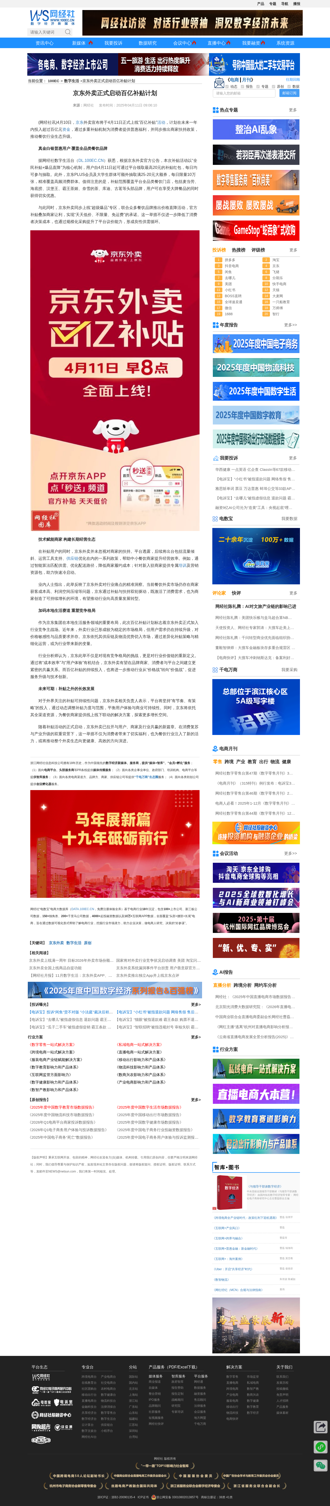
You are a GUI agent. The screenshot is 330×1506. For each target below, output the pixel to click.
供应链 (72, 558)
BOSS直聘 (233, 296)
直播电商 (232, 1382)
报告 (247, 86)
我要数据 (289, 518)
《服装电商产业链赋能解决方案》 (56, 1059)
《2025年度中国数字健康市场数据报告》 (149, 1122)
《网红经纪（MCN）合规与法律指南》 (238, 1290)
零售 (217, 761)
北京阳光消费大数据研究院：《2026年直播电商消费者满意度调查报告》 (256, 1007)
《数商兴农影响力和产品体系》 (141, 1074)
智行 (275, 314)
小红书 (230, 290)
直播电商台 (89, 1401)
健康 (286, 761)
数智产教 (253, 1388)
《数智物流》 (221, 1279)
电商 (234, 79)
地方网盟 (200, 1418)
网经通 (198, 1381)
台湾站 (133, 1437)
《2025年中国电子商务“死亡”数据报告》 (61, 1137)
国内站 (133, 1382)
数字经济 (253, 1413)
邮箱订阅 (289, 93)
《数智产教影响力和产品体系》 (54, 1090)
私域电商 (253, 1382)
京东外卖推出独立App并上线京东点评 (147, 975)
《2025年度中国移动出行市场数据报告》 (149, 1115)
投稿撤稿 (282, 1388)
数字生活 (71, 81)
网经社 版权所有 (165, 1458)
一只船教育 (281, 302)
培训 (183, 565)
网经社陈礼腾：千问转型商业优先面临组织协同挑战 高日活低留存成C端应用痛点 (256, 637)
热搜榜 (238, 250)
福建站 (133, 1419)
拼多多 (230, 260)
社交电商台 (108, 1382)
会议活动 (229, 853)
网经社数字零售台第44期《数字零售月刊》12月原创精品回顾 (256, 813)
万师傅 (277, 308)
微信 (228, 308)
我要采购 (289, 670)
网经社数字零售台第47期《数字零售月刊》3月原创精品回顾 (256, 773)
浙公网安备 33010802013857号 (177, 1497)
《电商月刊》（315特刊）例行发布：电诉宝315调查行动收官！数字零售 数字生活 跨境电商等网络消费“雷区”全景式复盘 (256, 783)
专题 (272, 4)
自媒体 (153, 1387)
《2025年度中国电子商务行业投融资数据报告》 (155, 1130)
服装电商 (232, 1401)
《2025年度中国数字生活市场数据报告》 (149, 1107)
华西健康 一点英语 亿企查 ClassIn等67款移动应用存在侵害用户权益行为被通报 (256, 469)
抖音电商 (232, 266)
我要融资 (251, 43)
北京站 (133, 1388)
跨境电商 (232, 1388)
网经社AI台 (89, 1437)
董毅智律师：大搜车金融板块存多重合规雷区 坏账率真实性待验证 (256, 648)
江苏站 (133, 1425)
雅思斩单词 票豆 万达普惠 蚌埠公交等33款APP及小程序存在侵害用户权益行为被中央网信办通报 (256, 488)
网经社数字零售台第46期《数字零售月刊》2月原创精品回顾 (256, 793)
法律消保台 (108, 1407)
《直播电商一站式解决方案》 (139, 1052)
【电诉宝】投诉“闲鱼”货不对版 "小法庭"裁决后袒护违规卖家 (78, 1012)
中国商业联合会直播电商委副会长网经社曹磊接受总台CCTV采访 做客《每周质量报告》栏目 (256, 1017)
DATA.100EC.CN (82, 909)
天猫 (275, 290)
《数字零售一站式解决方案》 (52, 1044)
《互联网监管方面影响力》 (50, 1074)
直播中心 (217, 43)
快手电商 (279, 284)
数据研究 (148, 43)
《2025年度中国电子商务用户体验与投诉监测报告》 (158, 1137)
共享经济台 (89, 1413)
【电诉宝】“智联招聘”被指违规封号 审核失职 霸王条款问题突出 (168, 1027)
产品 (260, 4)
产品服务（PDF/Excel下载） (174, 1367)
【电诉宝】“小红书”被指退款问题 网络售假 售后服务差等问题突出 (170, 1012)
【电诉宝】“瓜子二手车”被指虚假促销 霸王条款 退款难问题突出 (81, 1027)
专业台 (88, 1367)
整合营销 (155, 1393)
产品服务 (282, 1407)
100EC (53, 81)
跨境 (229, 761)
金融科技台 (89, 1407)
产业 (240, 761)
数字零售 (232, 1376)
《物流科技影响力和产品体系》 (141, 1067)
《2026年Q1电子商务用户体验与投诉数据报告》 (68, 1130)
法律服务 (200, 1406)
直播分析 (222, 985)
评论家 (219, 593)
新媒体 (79, 43)
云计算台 (88, 1425)
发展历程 (282, 1382)
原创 (87, 943)
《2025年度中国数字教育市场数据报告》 (62, 1107)
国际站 (133, 1376)
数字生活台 (108, 1419)
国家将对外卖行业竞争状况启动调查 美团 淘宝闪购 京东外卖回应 (170, 960)
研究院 (176, 1406)
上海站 (133, 1394)
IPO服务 (154, 1400)
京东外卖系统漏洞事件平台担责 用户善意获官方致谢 (160, 968)
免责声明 (282, 1394)
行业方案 (35, 1037)
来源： (78, 105)
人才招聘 (282, 1401)
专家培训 (178, 1412)
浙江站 (133, 1401)
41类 (229, 1497)
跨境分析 (243, 985)
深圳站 (133, 1431)
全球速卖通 (233, 302)
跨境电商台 (89, 1376)
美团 (228, 284)
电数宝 (226, 518)
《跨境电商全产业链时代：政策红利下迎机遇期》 (245, 1218)
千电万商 (228, 669)
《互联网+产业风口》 (226, 1228)
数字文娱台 (89, 1431)
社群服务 (155, 1412)
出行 (263, 761)
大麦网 (277, 296)
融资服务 (200, 1393)
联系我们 (282, 1376)
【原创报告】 (39, 1100)
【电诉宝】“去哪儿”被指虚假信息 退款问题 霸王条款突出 (75, 1019)
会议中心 (182, 43)
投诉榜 (219, 250)
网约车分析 (265, 985)
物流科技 (232, 1413)
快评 (236, 593)
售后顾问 (200, 1400)
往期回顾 (293, 79)
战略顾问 (178, 1400)
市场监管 (253, 1376)
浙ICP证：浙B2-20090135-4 (116, 1497)
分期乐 (277, 278)
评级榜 (258, 250)
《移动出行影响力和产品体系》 (141, 1059)
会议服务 (200, 1412)
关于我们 (284, 1367)
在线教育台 (89, 1382)
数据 (293, 86)
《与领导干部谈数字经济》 (273, 1193)
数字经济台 (89, 1419)
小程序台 (107, 1431)
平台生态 (40, 1367)
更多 (293, 110)
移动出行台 (89, 1394)
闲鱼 (228, 272)
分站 (133, 1367)
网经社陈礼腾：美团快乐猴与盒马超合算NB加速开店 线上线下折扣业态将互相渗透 (256, 617)
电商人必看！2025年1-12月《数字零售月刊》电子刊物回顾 (256, 803)
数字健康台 (108, 1394)
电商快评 (232, 1419)
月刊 (246, 79)
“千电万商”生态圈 (146, 777)
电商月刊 (228, 748)
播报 (296, 4)
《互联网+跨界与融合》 (228, 1238)
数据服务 (200, 1387)
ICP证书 (143, 1497)
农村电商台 (108, 1388)
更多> (196, 1004)
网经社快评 (156, 1424)
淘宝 (275, 260)
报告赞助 (178, 1387)
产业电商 (232, 1394)
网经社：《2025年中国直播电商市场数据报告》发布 (256, 997)
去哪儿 (230, 278)
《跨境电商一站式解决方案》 (52, 1052)
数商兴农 (253, 1394)
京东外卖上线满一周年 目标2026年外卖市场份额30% (73, 960)
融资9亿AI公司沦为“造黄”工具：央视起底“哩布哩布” (256, 507)
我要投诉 (113, 43)
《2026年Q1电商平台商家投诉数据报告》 (62, 1122)
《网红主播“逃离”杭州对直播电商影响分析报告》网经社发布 (256, 1027)
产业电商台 (108, 1376)
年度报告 (229, 325)
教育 (252, 761)
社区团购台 (89, 1388)
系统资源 (285, 43)
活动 (161, 122)
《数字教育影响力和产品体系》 (54, 1067)
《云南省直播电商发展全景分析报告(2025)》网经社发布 (256, 1037)
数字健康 (253, 1401)
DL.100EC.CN (91, 160)
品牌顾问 (155, 1406)
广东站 (133, 1407)
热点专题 (229, 110)
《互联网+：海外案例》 (228, 1259)
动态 (231, 86)
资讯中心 (45, 43)
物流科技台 (108, 1401)
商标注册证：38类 (213, 1497)
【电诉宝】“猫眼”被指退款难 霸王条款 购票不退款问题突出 (164, 1019)
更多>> (290, 325)
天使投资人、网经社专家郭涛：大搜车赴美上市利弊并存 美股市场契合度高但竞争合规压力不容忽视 (256, 627)
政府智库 (178, 1381)
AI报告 (226, 972)
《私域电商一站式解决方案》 (139, 1044)
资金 (66, 129)
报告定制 (178, 1393)
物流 (274, 761)
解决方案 (234, 1367)
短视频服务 (156, 1418)
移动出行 (232, 1407)
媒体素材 (282, 1413)
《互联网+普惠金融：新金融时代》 (235, 1248)
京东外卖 (56, 943)
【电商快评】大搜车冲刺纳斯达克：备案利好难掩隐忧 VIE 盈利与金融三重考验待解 (256, 658)
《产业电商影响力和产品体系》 (141, 1082)
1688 (229, 314)
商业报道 (155, 1381)
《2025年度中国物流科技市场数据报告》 (62, 1115)
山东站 (133, 1413)
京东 (80, 122)
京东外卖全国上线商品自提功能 (55, 968)
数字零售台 (108, 1413)
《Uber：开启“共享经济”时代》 (233, 1269)
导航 (284, 4)
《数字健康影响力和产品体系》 (54, 1082)
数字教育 (253, 1407)
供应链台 (107, 1425)
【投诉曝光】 (39, 1004)
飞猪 (275, 272)
